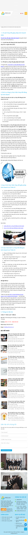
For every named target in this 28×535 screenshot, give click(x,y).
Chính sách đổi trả (6, 518)
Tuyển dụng (15, 21)
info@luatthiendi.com (21, 510)
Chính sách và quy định (7, 520)
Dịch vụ (15, 9)
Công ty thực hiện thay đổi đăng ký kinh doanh (13, 228)
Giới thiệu (16, 5)
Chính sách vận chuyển (7, 517)
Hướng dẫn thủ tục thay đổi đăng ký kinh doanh (14, 226)
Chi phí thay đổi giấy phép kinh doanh (10, 38)
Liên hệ (15, 24)
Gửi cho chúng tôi (6, 450)
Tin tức (15, 17)
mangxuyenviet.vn (14, 533)
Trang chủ (16, 2)
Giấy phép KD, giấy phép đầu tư (21, 521)
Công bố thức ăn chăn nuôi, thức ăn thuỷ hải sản (21, 526)
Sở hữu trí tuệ (19, 523)
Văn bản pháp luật (16, 13)
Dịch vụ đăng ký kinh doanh (10, 296)
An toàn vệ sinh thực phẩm (20, 517)
